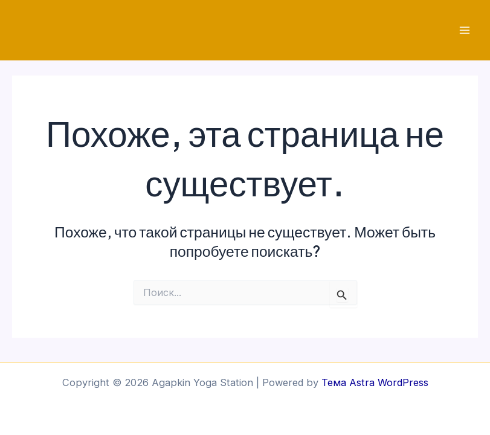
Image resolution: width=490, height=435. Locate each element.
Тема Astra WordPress (374, 382)
